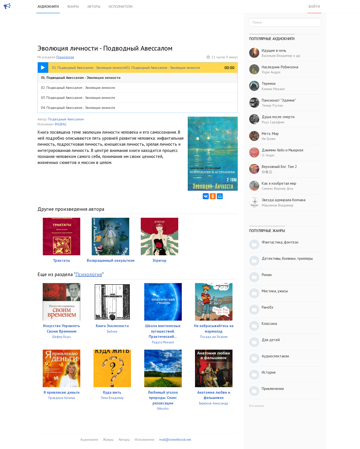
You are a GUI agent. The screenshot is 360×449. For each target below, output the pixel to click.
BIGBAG (60, 124)
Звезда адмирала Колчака (284, 199)
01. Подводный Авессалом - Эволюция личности (80, 77)
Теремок (269, 83)
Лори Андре (271, 72)
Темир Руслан (272, 105)
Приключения (273, 388)
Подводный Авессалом (66, 119)
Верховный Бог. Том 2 (279, 166)
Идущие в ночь (274, 50)
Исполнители (120, 6)
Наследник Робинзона (280, 67)
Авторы (93, 6)
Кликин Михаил (273, 89)
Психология (65, 57)
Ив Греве (269, 138)
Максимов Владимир (278, 205)
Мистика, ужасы (275, 291)
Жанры (73, 6)
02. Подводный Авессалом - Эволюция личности (78, 87)
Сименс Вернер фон (277, 188)
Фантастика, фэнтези (280, 242)
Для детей (271, 339)
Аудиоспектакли (275, 356)
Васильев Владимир (277, 55)
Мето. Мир (270, 133)
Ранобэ (267, 307)
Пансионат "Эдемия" (279, 100)
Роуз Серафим (273, 122)
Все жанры (256, 405)
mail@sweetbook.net (175, 439)
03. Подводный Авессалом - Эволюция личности (78, 97)
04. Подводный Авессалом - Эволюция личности (78, 107)
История (269, 372)
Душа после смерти (278, 116)
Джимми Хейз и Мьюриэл (282, 150)
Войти (314, 6)
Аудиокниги (48, 6)
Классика (269, 323)
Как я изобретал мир (279, 183)
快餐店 (267, 172)
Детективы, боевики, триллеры (287, 258)
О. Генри (268, 155)
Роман (267, 274)
